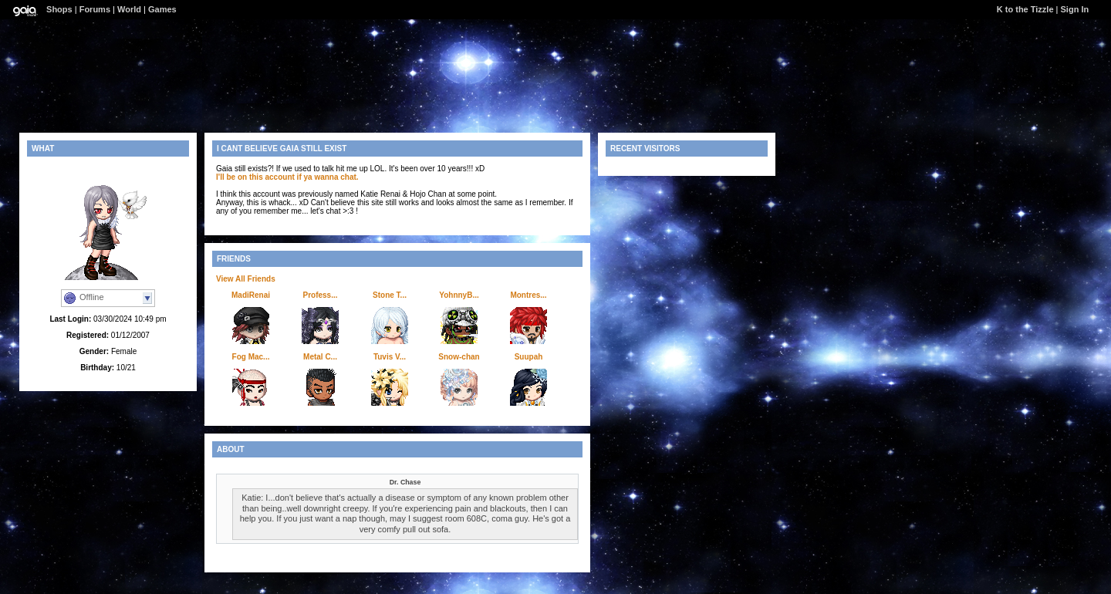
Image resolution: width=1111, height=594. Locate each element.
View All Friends (245, 279)
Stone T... (390, 295)
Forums (94, 9)
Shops (59, 9)
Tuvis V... (389, 357)
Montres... (528, 295)
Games (162, 9)
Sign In (1075, 9)
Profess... (319, 295)
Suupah (529, 357)
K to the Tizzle (1025, 9)
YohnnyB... (458, 295)
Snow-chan (458, 357)
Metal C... (320, 357)
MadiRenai (250, 295)
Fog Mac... (251, 357)
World (129, 9)
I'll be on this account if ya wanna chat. (287, 177)
